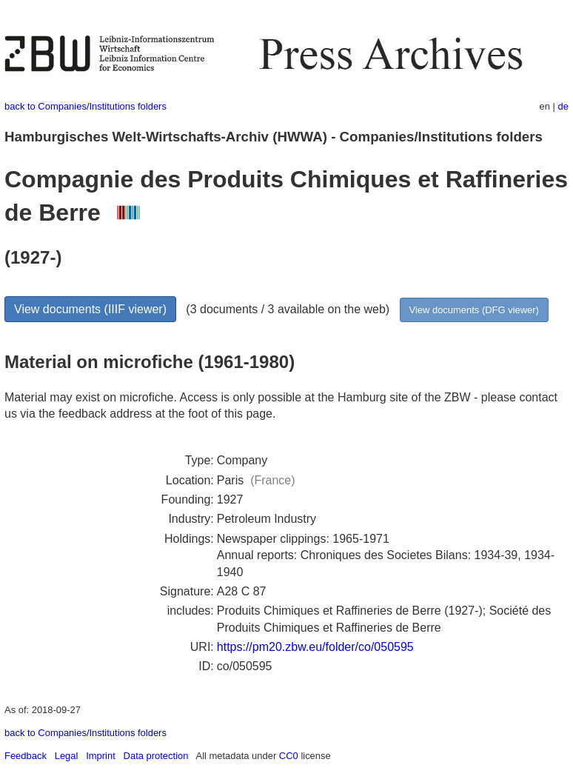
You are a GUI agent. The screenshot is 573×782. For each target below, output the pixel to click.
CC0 (288, 755)
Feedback (25, 755)
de (563, 106)
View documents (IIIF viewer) (90, 309)
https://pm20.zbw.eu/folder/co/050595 (315, 647)
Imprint (100, 755)
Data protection (156, 755)
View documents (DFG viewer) (474, 309)
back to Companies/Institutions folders (85, 106)
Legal (66, 755)
